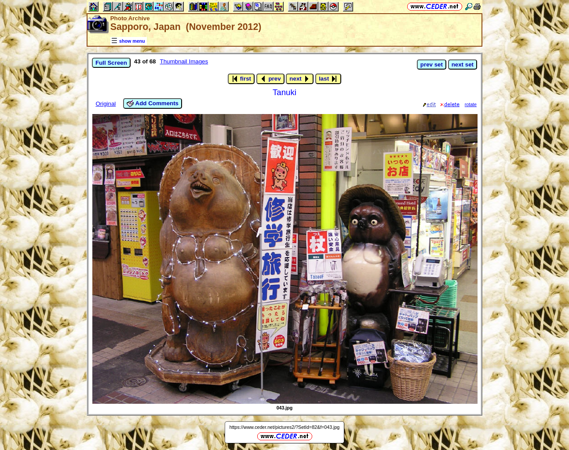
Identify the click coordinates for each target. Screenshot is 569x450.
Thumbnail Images (184, 61)
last (328, 78)
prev (270, 78)
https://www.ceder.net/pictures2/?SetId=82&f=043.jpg (285, 427)
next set (463, 64)
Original (105, 103)
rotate (471, 104)
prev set (431, 64)
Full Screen (111, 62)
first (241, 78)
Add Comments (153, 103)
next (299, 78)
